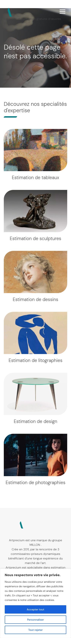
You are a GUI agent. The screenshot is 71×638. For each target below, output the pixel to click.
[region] (35, 603)
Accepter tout (35, 609)
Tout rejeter (35, 630)
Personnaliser (35, 619)
